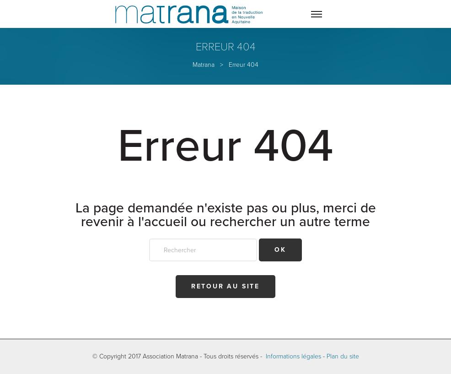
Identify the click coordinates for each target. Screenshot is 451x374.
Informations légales (293, 356)
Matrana (204, 65)
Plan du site (343, 356)
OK (280, 250)
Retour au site (225, 286)
